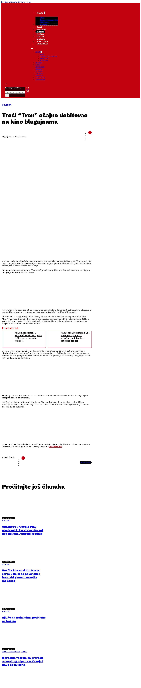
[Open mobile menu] (32, 48)
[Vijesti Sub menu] (44, 12)
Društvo (40, 34)
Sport (39, 27)
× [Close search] (7, 95)
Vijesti (40, 13)
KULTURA (6, 105)
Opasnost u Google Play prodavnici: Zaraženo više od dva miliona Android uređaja (22, 530)
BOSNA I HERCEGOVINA (11, 652)
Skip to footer (25, 2)
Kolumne (43, 24)
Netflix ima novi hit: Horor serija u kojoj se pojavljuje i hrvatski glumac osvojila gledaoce (21, 576)
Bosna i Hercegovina (49, 20)
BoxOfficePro (55, 446)
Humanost (42, 29)
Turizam (40, 36)
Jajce (42, 54)
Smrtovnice (42, 44)
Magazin (41, 39)
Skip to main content (10, 2)
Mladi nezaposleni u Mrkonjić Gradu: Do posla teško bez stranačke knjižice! (28, 336)
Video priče (42, 41)
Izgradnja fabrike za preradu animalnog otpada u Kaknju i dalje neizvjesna (22, 661)
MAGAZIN (5, 521)
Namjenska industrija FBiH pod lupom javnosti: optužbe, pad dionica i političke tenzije (75, 336)
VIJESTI (24, 652)
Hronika (38, 62)
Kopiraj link (86, 462)
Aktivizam (44, 22)
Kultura (40, 32)
